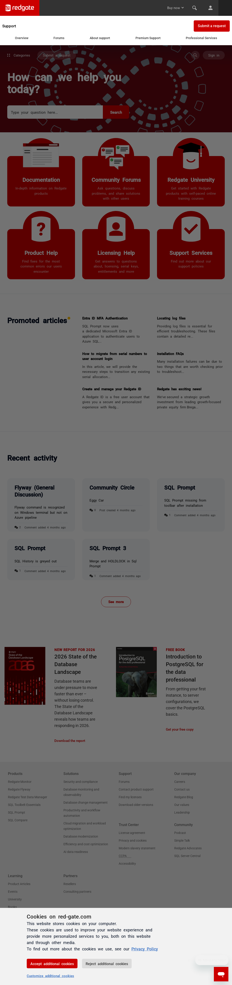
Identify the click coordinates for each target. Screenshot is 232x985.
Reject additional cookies (107, 963)
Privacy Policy (144, 949)
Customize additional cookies (50, 975)
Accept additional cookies (52, 963)
